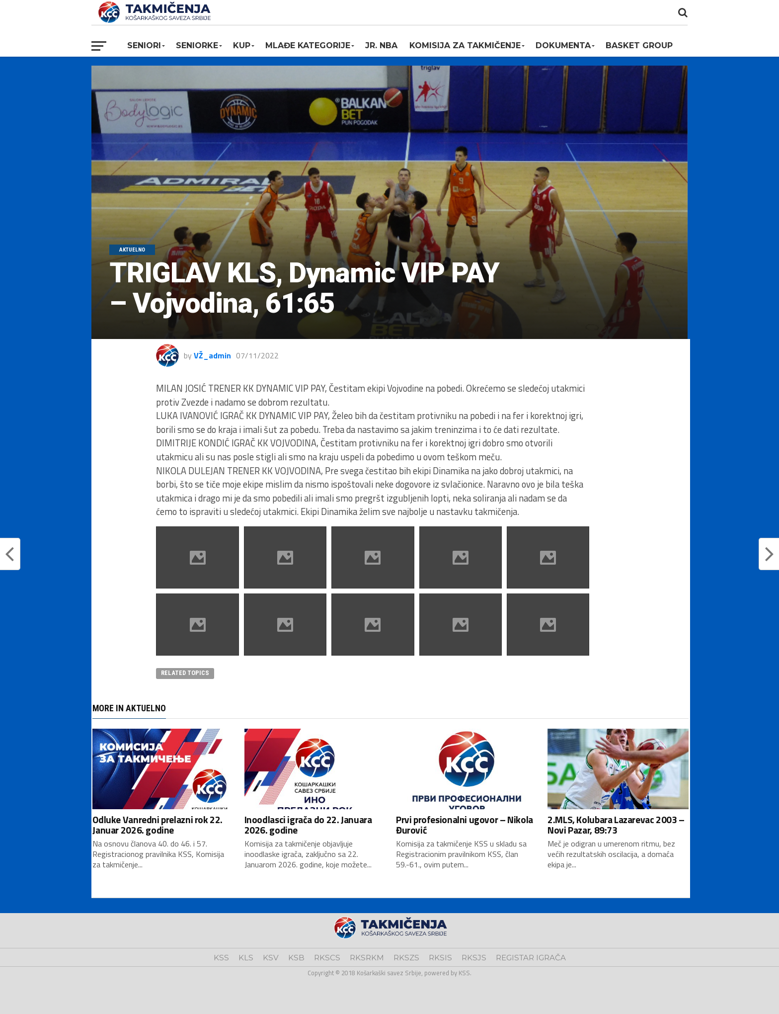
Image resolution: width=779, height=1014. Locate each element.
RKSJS (474, 957)
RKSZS (406, 957)
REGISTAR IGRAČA (531, 957)
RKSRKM (367, 957)
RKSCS (327, 957)
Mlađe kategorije (307, 45)
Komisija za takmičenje (465, 45)
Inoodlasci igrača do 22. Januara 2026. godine (308, 824)
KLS (245, 957)
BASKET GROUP (639, 45)
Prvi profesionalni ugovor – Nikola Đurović (464, 824)
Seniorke (197, 45)
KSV (271, 957)
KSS (221, 957)
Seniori (144, 45)
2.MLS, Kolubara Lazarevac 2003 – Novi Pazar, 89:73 (616, 824)
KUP (241, 45)
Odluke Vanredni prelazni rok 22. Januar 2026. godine (157, 824)
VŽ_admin (212, 355)
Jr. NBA (381, 45)
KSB (296, 957)
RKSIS (440, 957)
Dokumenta (563, 45)
